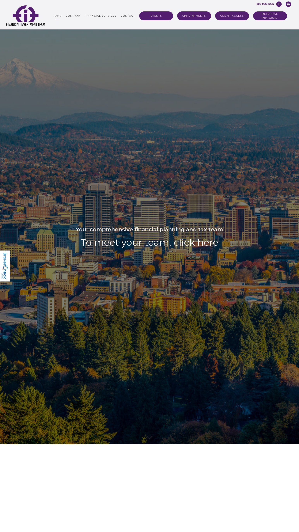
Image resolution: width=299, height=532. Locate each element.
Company (73, 15)
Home (57, 15)
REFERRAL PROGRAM (270, 15)
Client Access (232, 15)
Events (156, 15)
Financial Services (101, 15)
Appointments (194, 15)
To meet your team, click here (149, 242)
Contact (128, 15)
